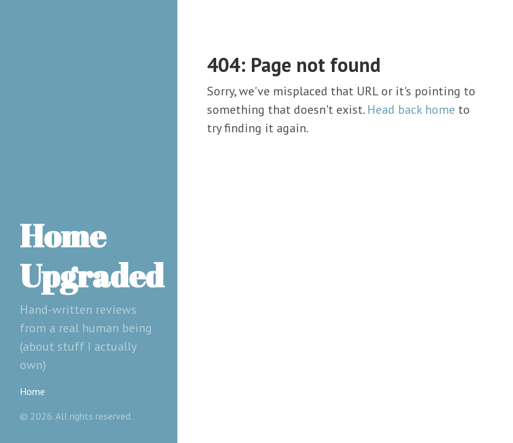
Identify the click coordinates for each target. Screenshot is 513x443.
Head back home (411, 110)
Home (32, 391)
